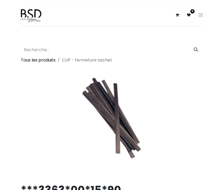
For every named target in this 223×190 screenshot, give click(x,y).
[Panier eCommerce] (177, 15)
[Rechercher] (195, 50)
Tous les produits (38, 60)
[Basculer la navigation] (201, 15)
